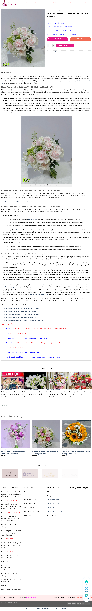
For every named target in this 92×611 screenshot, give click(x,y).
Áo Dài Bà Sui (54, 3)
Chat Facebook (43, 608)
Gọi (86, 584)
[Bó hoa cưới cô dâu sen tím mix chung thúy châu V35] (15, 434)
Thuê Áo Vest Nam (53, 503)
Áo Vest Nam (64, 3)
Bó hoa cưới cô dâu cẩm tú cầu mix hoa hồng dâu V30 (45, 453)
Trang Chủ (24, 3)
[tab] (3, 72)
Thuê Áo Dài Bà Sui (53, 507)
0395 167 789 (11, 512)
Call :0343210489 (60, 608)
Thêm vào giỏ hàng (65, 45)
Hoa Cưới (57, 11)
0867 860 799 (10, 551)
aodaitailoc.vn (31, 598)
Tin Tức (84, 3)
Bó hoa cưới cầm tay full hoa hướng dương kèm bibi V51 (76, 453)
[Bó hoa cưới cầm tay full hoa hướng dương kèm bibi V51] (76, 434)
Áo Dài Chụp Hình (75, 3)
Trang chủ (50, 11)
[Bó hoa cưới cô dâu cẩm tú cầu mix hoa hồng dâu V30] (46, 434)
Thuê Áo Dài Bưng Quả (54, 511)
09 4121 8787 (13, 561)
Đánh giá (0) (9, 72)
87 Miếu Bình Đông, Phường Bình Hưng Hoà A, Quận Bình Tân (38, 343)
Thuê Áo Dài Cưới (53, 500)
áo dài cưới (17, 230)
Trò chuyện (86, 598)
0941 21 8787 (10, 539)
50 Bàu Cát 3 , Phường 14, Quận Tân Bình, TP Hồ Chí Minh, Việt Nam (40, 328)
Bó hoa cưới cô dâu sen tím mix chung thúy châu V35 (13, 453)
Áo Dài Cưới (32, 3)
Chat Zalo (28, 608)
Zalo (86, 591)
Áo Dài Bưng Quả (43, 3)
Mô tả (3, 72)
